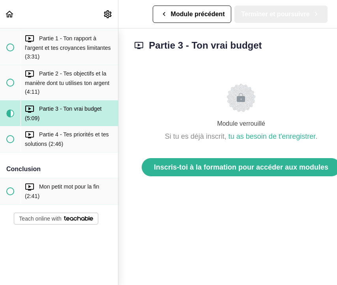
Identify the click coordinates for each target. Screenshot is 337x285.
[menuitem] (108, 14)
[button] (10, 14)
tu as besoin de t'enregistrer (272, 136)
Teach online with (56, 218)
